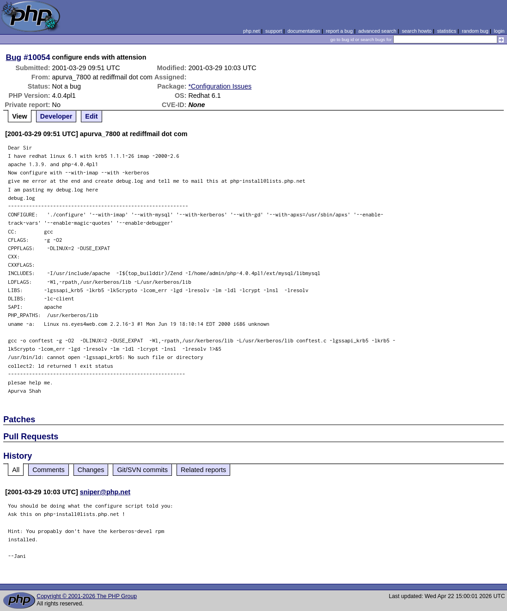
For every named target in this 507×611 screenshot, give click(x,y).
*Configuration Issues (219, 86)
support (273, 31)
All (15, 469)
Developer (56, 116)
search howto (416, 31)
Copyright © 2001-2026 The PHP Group (87, 596)
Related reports (203, 469)
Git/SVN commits (142, 469)
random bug (475, 31)
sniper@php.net (105, 492)
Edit (91, 116)
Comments (48, 469)
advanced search (377, 31)
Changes (91, 469)
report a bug (339, 31)
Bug (14, 57)
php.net (251, 31)
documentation (303, 31)
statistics (446, 31)
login (499, 31)
